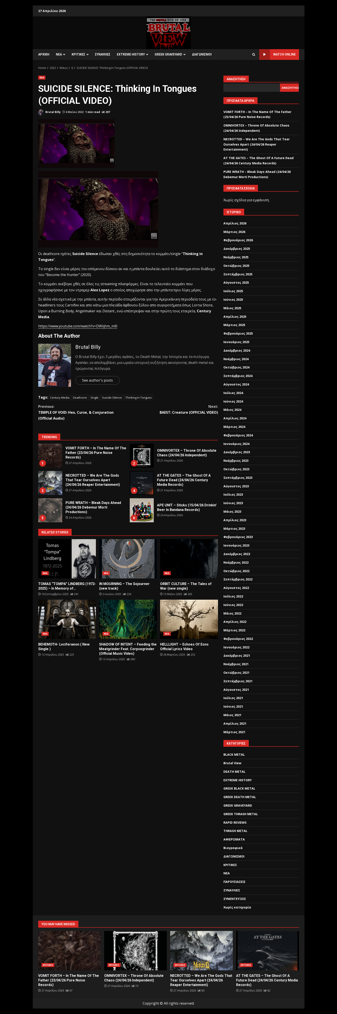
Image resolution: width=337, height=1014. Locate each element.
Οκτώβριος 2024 (236, 367)
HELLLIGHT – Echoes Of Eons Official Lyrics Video (189, 619)
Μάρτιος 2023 (234, 528)
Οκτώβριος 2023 (236, 469)
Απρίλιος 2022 (234, 622)
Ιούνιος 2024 (233, 401)
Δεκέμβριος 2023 (236, 452)
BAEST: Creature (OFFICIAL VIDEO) (173, 409)
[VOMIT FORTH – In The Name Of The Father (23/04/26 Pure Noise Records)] (69, 990)
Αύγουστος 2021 (236, 690)
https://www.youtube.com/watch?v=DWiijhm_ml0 (77, 326)
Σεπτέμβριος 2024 (237, 376)
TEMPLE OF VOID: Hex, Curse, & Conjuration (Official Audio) (83, 412)
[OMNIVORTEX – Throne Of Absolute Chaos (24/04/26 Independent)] (135, 986)
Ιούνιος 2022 (233, 605)
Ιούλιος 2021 (233, 698)
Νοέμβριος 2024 (236, 359)
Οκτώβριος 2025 (236, 266)
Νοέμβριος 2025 (236, 257)
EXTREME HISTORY (131, 54)
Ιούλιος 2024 (233, 393)
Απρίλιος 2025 (234, 316)
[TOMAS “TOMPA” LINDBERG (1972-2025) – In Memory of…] (74, 594)
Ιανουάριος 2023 (236, 545)
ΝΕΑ (59, 54)
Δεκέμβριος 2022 (236, 554)
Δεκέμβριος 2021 (236, 655)
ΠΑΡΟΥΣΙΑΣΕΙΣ (234, 882)
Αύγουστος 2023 (236, 486)
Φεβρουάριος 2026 (238, 240)
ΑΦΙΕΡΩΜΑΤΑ (234, 839)
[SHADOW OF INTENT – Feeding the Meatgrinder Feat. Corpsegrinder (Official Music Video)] (131, 659)
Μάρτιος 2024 (234, 427)
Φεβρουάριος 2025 (238, 333)
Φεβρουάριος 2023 (238, 537)
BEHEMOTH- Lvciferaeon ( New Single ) (67, 619)
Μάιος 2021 (232, 715)
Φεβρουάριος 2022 (238, 639)
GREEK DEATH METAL (239, 797)
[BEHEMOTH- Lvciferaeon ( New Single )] (70, 654)
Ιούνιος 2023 (233, 503)
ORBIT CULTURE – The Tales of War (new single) (189, 558)
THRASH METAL (235, 831)
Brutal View (232, 763)
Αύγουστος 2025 (236, 282)
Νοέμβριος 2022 (236, 562)
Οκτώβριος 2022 (236, 571)
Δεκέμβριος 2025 (236, 249)
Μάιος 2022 (232, 613)
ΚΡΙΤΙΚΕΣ (78, 54)
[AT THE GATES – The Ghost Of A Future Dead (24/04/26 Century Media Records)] (267, 990)
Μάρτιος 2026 (234, 232)
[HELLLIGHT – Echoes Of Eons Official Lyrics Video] (191, 654)
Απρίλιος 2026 (234, 223)
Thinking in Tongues (138, 397)
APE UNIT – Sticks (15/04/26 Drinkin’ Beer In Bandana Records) (142, 510)
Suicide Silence (112, 397)
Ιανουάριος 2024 (236, 444)
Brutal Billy (49, 112)
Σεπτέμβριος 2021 (237, 681)
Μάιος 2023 (232, 511)
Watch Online (277, 54)
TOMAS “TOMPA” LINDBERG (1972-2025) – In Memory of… (67, 558)
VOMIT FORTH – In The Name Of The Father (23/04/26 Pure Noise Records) (50, 456)
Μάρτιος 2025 (234, 325)
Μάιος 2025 (232, 308)
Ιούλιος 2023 (233, 494)
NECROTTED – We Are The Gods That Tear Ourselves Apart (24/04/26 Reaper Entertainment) (50, 483)
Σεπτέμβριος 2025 (237, 274)
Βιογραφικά (233, 848)
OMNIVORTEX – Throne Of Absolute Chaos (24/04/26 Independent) (142, 456)
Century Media (59, 397)
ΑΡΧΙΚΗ (43, 54)
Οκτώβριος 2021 (236, 672)
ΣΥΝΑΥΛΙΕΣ (102, 54)
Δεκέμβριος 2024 (236, 350)
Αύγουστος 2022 (236, 588)
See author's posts (97, 380)
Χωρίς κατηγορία (237, 907)
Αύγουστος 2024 (236, 384)
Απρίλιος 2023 (234, 520)
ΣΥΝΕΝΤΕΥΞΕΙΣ (234, 899)
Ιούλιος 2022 (233, 596)
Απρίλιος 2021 (234, 723)
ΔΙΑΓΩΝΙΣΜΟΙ (202, 54)
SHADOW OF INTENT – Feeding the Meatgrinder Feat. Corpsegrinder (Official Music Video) (128, 619)
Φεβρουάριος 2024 (238, 435)
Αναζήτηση (236, 79)
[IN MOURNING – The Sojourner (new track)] (127, 594)
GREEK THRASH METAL (240, 814)
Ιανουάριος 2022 (236, 647)
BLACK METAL (234, 754)
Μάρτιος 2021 (234, 732)
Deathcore (80, 397)
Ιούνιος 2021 (233, 706)
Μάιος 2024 (232, 410)
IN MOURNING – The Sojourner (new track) (128, 558)
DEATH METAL (234, 771)
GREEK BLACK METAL (239, 788)
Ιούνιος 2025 (233, 299)
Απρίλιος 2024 (234, 418)
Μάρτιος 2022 (234, 630)
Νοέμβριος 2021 (236, 664)
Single (94, 397)
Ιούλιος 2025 (233, 291)
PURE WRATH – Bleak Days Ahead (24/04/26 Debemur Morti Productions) (50, 510)
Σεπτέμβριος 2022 (237, 579)
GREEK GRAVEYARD (168, 54)
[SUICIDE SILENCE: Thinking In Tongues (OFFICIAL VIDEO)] (106, 112)
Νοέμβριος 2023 (236, 460)
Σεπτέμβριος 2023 (237, 478)
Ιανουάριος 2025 (236, 342)
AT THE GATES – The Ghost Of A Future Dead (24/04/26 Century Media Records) (142, 483)
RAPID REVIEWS (235, 822)
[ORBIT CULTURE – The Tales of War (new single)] (188, 594)
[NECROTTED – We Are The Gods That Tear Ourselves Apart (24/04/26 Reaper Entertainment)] (201, 990)
